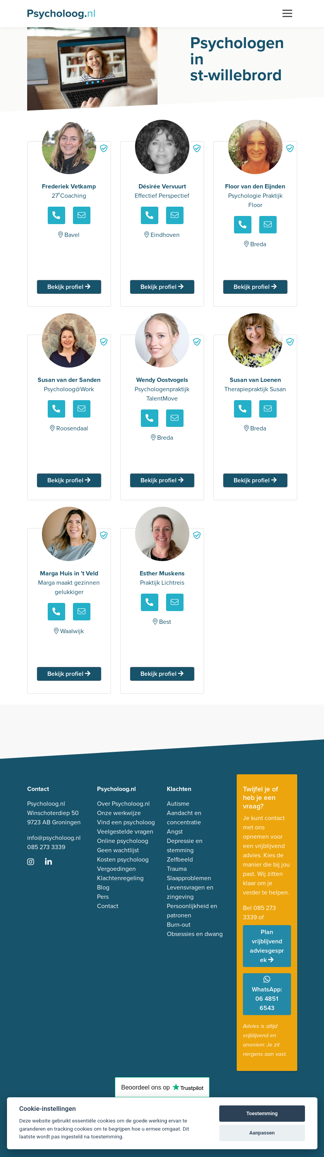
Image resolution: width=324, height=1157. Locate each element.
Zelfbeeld (180, 859)
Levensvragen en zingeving (190, 892)
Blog (103, 887)
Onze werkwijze (119, 812)
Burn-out (179, 924)
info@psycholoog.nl (54, 837)
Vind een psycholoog (126, 822)
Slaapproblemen (189, 878)
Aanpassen (261, 1133)
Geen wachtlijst (118, 850)
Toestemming (262, 1113)
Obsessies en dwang (195, 933)
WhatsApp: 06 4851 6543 (267, 994)
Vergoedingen (116, 868)
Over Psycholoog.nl (123, 803)
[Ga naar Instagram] (35, 862)
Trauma (177, 868)
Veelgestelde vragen (125, 831)
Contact (107, 905)
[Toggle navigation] (287, 13)
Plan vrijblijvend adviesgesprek (267, 945)
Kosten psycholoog (123, 859)
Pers (103, 896)
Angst (175, 831)
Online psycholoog (122, 840)
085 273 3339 (46, 847)
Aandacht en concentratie (184, 817)
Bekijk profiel (68, 286)
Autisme (178, 803)
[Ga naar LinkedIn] (53, 862)
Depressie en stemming (185, 845)
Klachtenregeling (120, 878)
